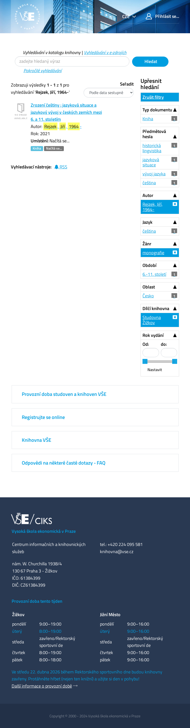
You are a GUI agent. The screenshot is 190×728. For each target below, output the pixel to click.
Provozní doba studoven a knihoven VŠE (64, 394)
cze (126, 16)
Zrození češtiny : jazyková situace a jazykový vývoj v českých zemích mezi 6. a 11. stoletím (66, 112)
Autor (147, 195)
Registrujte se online (43, 417)
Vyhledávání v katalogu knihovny (51, 52)
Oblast (148, 287)
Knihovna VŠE (36, 440)
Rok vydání (153, 335)
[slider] (144, 361)
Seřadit (127, 84)
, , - (62, 126)
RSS (60, 166)
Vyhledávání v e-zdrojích (105, 52)
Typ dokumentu (157, 109)
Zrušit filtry (153, 97)
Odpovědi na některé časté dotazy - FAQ (63, 463)
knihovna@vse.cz (116, 551)
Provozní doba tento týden (37, 601)
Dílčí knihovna (155, 308)
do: (164, 344)
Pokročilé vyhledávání (43, 70)
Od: (145, 344)
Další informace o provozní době (42, 686)
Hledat (150, 61)
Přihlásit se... (162, 16)
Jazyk (147, 222)
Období (149, 265)
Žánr (146, 243)
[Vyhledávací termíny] (72, 61)
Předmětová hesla (154, 134)
